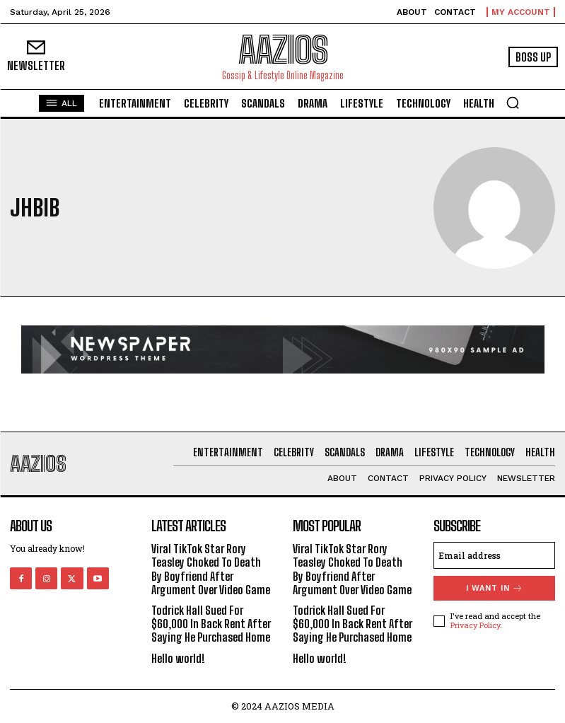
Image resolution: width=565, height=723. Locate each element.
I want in (494, 588)
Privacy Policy (475, 625)
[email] (494, 555)
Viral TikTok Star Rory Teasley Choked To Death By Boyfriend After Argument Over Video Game (210, 569)
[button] (513, 102)
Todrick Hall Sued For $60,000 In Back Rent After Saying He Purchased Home (211, 623)
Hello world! (178, 658)
